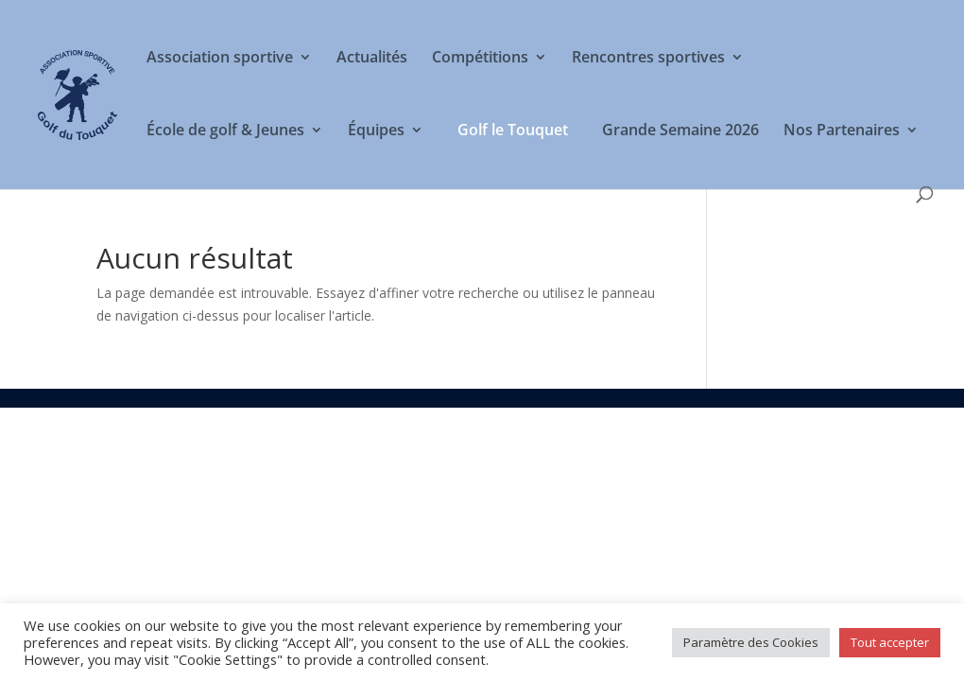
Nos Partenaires (841, 131)
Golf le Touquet (512, 129)
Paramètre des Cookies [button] (750, 642)
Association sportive (219, 58)
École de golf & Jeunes (225, 131)
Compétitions (480, 58)
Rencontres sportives (648, 58)
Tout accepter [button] (890, 642)
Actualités (371, 58)
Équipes (376, 131)
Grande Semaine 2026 (680, 131)
